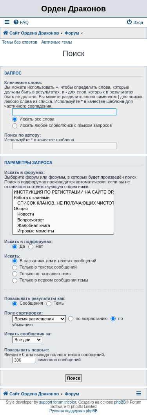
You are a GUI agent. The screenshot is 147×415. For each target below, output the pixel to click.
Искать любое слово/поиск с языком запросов (62, 125)
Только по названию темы (41, 273)
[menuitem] (21, 22)
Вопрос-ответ (63, 220)
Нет (35, 246)
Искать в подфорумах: (28, 241)
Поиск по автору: (22, 135)
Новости (63, 214)
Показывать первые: (26, 349)
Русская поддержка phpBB (73, 411)
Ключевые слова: (23, 82)
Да (18, 246)
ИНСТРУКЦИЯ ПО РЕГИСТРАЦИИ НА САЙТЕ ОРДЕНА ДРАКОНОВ (63, 192)
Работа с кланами (63, 198)
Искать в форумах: (24, 172)
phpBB (120, 402)
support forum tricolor (57, 402)
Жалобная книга (63, 226)
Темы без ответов (19, 42)
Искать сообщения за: (28, 333)
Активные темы (56, 42)
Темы (55, 303)
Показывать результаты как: (34, 298)
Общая (63, 209)
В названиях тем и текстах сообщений (54, 260)
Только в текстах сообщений (44, 267)
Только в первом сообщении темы (50, 280)
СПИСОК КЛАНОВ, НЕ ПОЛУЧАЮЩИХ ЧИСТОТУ (63, 203)
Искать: (12, 256)
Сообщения (27, 303)
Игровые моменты (63, 231)
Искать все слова (33, 119)
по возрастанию (87, 318)
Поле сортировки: (23, 313)
